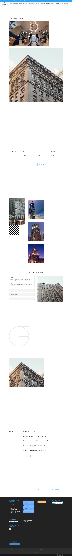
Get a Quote (41, 164)
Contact (39, 492)
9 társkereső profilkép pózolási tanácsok (35, 436)
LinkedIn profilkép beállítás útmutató (34, 446)
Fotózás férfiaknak (40, 3)
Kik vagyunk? (66, 3)
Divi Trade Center (54, 486)
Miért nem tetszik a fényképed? (38, 549)
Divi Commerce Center (55, 489)
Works (39, 489)
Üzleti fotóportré (28, 511)
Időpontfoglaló (59, 3)
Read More (26, 456)
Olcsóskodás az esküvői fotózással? (15, 552)
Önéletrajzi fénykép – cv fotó (19, 3)
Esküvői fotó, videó (50, 3)
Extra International (55, 492)
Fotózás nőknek (31, 3)
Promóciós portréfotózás (27, 507)
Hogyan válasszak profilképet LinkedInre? (35, 441)
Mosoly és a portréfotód (27, 552)
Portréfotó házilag (20, 549)
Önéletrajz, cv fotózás (49, 549)
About (38, 484)
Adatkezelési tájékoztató (37, 552)
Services (39, 486)
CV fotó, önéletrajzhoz (27, 502)
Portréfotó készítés (29, 431)
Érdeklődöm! (42, 502)
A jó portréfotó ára (28, 549)
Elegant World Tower (55, 484)
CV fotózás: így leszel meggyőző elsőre (34, 450)
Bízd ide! (10, 3)
